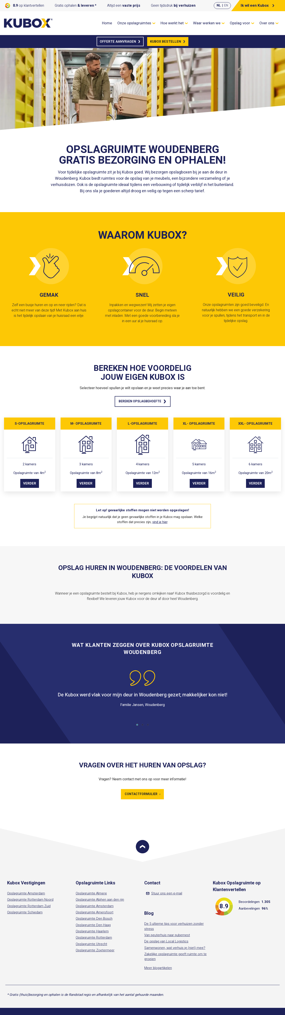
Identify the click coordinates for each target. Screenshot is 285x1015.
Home (107, 23)
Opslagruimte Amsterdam (26, 893)
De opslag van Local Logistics (166, 941)
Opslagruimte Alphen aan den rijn (100, 899)
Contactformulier (142, 794)
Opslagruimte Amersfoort (94, 912)
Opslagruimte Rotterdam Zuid (29, 906)
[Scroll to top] (142, 846)
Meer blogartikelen (158, 967)
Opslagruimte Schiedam (25, 912)
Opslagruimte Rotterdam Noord (30, 899)
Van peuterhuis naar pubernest (167, 935)
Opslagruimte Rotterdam (94, 937)
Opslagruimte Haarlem (92, 931)
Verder (29, 483)
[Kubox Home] (28, 23)
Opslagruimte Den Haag (93, 925)
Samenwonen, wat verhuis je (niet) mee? (174, 947)
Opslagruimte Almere (91, 893)
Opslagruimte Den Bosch (94, 918)
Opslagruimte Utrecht (91, 944)
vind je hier (159, 522)
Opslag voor (242, 23)
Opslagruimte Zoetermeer (95, 950)
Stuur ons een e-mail (164, 893)
